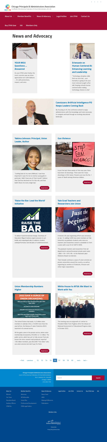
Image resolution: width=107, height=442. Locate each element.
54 (46, 360)
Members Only (31, 25)
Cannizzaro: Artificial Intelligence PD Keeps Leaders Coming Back (74, 104)
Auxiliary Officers (11, 403)
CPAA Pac (9, 406)
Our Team (9, 397)
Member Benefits (24, 16)
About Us (8, 16)
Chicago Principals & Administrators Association (33, 6)
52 (38, 360)
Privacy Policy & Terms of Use (53, 429)
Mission (8, 394)
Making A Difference (47, 400)
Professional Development (28, 403)
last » (85, 360)
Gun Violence (64, 138)
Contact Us (85, 16)
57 (59, 360)
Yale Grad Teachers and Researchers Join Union (69, 202)
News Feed (45, 394)
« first (22, 360)
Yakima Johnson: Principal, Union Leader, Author (31, 140)
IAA (21, 25)
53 (42, 360)
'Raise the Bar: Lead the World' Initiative (30, 202)
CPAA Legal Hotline (26, 406)
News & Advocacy (44, 16)
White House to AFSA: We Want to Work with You (75, 288)
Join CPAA (73, 16)
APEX (43, 397)
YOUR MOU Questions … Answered (21, 66)
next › (79, 360)
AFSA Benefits (25, 397)
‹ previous (30, 360)
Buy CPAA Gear (10, 25)
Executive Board (11, 400)
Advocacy (23, 394)
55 (51, 360)
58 (64, 360)
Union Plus (24, 400)
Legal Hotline (61, 16)
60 (72, 360)
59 (68, 360)
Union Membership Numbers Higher (29, 288)
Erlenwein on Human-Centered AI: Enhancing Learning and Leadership (82, 67)
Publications (45, 403)
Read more (45, 188)
